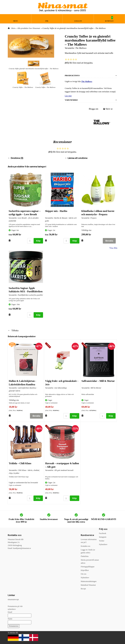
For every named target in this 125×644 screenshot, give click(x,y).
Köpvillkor (85, 570)
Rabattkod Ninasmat (88, 585)
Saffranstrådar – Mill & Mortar (98, 381)
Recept (83, 589)
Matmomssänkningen (88, 581)
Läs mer (68, 96)
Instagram (102, 537)
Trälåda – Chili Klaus (20, 463)
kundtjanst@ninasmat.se (22, 548)
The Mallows (81, 48)
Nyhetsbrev (85, 578)
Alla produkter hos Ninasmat (28, 28)
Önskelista (85, 556)
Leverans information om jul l (89, 540)
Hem (13, 28)
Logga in (78, 21)
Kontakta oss (85, 546)
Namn (10, 619)
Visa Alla (113, 248)
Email (10, 612)
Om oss (83, 574)
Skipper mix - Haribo (56, 211)
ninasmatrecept (13, 599)
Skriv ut (108, 109)
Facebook (102, 533)
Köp (38, 241)
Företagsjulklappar (87, 567)
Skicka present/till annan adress (90, 561)
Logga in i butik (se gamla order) (88, 551)
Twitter (101, 541)
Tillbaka (13, 330)
